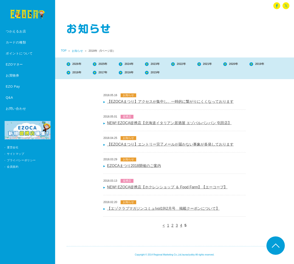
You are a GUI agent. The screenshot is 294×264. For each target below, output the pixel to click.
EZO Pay (13, 86)
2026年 (79, 64)
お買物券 (12, 75)
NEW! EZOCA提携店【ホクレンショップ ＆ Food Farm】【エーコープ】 (167, 189)
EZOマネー (14, 64)
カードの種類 (16, 42)
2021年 (231, 64)
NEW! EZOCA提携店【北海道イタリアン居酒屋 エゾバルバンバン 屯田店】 (169, 125)
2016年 (170, 74)
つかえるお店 (16, 31)
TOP (63, 50)
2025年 (110, 64)
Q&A (9, 97)
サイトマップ (15, 153)
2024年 (140, 64)
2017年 (140, 74)
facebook (276, 5)
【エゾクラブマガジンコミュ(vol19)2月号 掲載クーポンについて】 (163, 210)
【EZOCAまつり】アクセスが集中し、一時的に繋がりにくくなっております (170, 103)
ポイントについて (19, 53)
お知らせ (77, 50)
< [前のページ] (164, 227)
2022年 (200, 64)
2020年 (261, 64)
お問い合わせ (16, 108)
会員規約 (12, 166)
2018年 (110, 74)
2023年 (170, 64)
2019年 (79, 74)
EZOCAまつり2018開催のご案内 (134, 167)
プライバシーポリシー (21, 160)
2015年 (200, 74)
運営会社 (12, 147)
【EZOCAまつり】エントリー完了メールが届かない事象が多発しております (170, 146)
